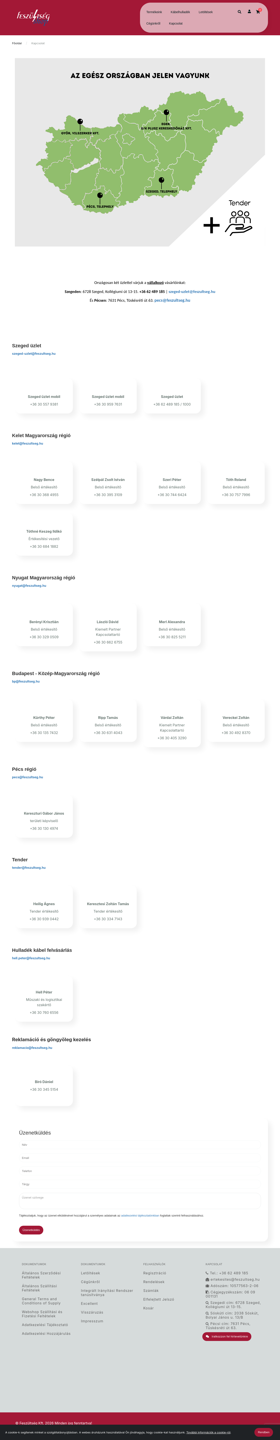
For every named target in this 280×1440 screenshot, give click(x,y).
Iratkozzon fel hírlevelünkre (227, 1336)
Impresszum (92, 1321)
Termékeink (154, 12)
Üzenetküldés (31, 1230)
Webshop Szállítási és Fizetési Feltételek (42, 1314)
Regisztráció (154, 1273)
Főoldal (17, 43)
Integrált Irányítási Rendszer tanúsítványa (107, 1293)
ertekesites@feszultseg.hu (233, 1279)
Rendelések (154, 1282)
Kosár (148, 1308)
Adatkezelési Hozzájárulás (46, 1334)
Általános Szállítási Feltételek (39, 1288)
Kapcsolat (175, 23)
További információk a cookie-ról (208, 1432)
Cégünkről (153, 23)
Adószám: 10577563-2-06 (232, 1286)
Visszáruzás (92, 1312)
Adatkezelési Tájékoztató (45, 1325)
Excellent (89, 1304)
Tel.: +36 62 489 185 (227, 1273)
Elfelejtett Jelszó (158, 1299)
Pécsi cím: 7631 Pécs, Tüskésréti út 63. (228, 1326)
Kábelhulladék (180, 12)
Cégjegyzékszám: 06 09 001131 (230, 1294)
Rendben (264, 1432)
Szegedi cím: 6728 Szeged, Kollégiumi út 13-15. (233, 1305)
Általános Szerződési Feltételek (41, 1275)
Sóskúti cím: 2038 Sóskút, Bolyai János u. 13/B (232, 1315)
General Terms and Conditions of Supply (41, 1301)
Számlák (151, 1291)
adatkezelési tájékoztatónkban (140, 1215)
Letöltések (206, 12)
